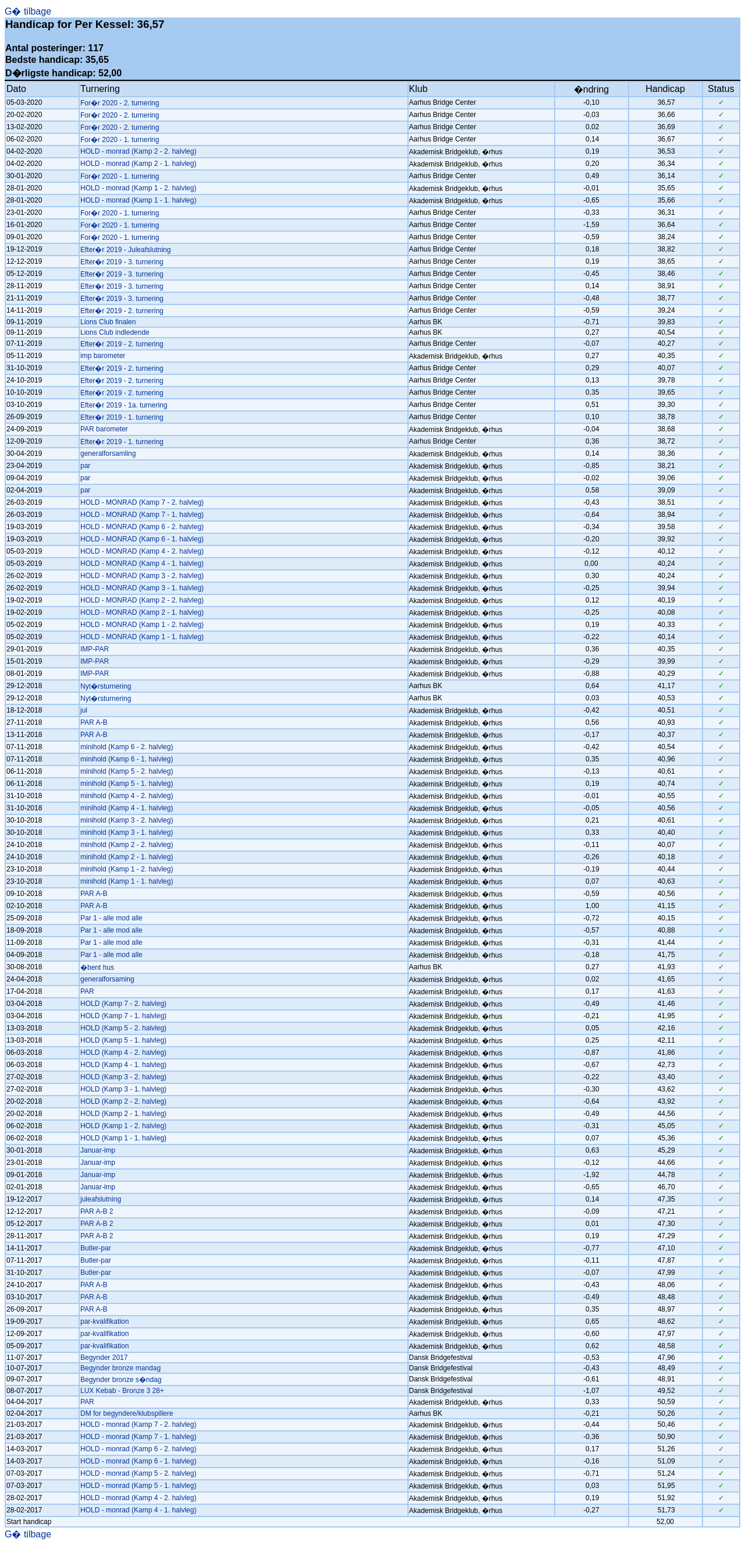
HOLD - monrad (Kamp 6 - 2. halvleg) (138, 1449)
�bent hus (97, 967)
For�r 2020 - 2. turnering (119, 103)
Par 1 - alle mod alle (111, 918)
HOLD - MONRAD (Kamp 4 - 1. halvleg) (142, 563)
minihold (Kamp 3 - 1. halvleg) (126, 832)
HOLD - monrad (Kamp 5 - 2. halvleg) (138, 1473)
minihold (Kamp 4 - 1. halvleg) (126, 808)
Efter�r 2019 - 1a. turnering (123, 405)
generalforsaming (107, 979)
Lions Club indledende (115, 332)
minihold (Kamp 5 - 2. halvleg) (126, 771)
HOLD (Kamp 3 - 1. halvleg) (123, 1089)
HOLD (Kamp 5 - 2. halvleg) (123, 1028)
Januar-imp (97, 1150)
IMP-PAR (94, 649)
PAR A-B (93, 722)
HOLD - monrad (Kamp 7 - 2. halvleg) (138, 1424)
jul (83, 710)
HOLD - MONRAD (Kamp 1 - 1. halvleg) (142, 637)
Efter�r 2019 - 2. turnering (122, 311)
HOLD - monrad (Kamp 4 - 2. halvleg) (138, 1498)
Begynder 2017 (103, 1357)
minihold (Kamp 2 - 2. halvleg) (126, 845)
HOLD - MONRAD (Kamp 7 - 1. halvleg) (142, 515)
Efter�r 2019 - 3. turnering (122, 262)
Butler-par (95, 1248)
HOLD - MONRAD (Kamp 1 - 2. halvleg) (142, 625)
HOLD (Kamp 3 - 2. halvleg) (123, 1077)
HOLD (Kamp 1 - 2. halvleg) (123, 1126)
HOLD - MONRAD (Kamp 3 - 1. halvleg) (142, 588)
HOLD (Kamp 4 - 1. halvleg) (123, 1065)
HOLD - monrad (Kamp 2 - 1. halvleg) (138, 164)
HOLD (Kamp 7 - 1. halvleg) (123, 1016)
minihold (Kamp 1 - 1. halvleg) (126, 881)
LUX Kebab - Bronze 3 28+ (122, 1391)
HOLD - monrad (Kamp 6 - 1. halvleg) (138, 1461)
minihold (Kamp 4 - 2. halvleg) (126, 796)
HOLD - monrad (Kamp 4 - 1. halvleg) (138, 1510)
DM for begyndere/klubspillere (126, 1413)
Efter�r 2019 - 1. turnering (122, 417)
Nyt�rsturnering (105, 686)
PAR (87, 991)
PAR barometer (104, 429)
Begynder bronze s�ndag (120, 1380)
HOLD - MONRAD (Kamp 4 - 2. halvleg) (142, 551)
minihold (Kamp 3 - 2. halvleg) (126, 820)
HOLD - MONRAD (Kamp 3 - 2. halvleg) (142, 576)
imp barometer (102, 356)
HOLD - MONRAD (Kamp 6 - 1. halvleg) (142, 539)
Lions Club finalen (108, 322)
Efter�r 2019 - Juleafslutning (125, 250)
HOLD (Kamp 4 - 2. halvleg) (123, 1052)
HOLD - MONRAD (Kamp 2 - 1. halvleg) (142, 612)
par (85, 466)
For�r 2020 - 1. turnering (119, 140)
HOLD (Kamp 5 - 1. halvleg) (123, 1040)
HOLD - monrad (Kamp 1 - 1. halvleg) (138, 200)
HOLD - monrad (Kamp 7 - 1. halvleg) (138, 1437)
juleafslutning (100, 1199)
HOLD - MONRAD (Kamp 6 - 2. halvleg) (142, 527)
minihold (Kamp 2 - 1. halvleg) (126, 857)
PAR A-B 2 (96, 1211)
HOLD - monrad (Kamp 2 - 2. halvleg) (138, 151)
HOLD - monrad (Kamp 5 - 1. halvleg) (138, 1486)
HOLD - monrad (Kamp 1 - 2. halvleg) (138, 188)
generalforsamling (108, 453)
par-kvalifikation (104, 1321)
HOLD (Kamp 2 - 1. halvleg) (123, 1114)
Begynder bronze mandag (120, 1368)
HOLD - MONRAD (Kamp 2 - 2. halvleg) (142, 600)
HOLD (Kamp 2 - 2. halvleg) (123, 1101)
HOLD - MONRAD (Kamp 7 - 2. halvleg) (142, 502)
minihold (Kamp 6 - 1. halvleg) (126, 759)
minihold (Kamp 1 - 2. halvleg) (126, 869)
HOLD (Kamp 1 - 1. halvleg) (123, 1138)
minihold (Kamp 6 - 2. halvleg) (126, 747)
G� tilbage (28, 11)
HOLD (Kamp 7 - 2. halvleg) (123, 1004)
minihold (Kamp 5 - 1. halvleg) (126, 783)
